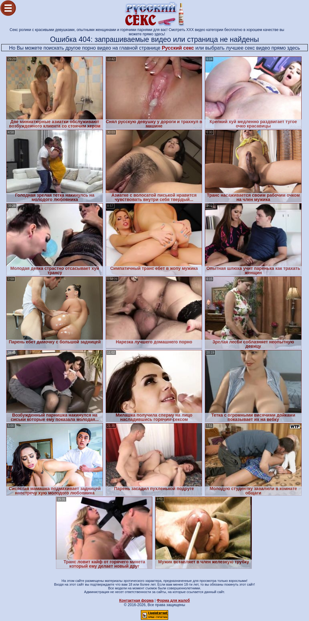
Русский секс (178, 48)
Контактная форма (136, 600)
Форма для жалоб (173, 600)
